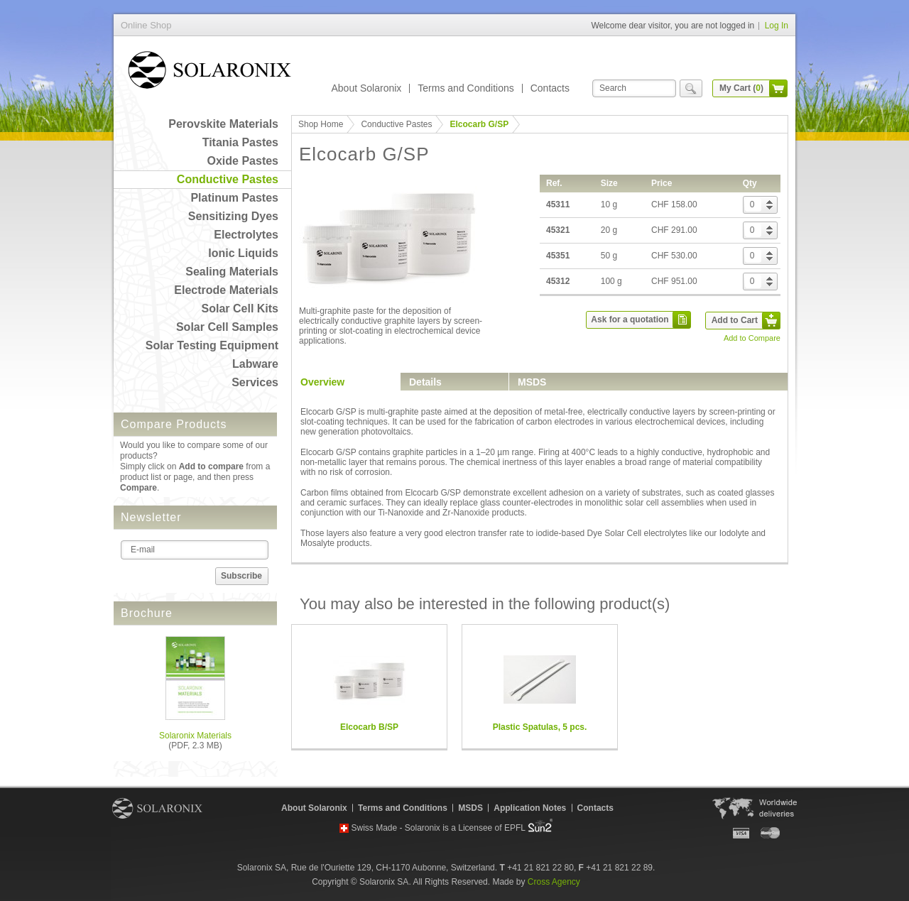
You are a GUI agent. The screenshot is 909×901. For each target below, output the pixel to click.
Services (255, 382)
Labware (255, 364)
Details (425, 382)
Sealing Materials (231, 272)
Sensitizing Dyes (233, 216)
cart (778, 88)
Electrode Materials (226, 290)
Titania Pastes (240, 142)
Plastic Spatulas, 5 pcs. (540, 727)
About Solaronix (366, 88)
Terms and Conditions (465, 88)
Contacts (550, 88)
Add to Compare (752, 338)
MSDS (532, 382)
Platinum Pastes (234, 198)
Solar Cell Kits (240, 308)
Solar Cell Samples (227, 327)
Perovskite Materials (223, 124)
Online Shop (209, 72)
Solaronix (157, 808)
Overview (322, 382)
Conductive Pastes (227, 179)
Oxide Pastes (243, 161)
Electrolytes (246, 235)
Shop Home (320, 124)
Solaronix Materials (195, 736)
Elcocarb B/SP (369, 727)
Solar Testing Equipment (212, 345)
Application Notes (530, 808)
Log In (776, 26)
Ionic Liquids (243, 253)
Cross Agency (554, 882)
